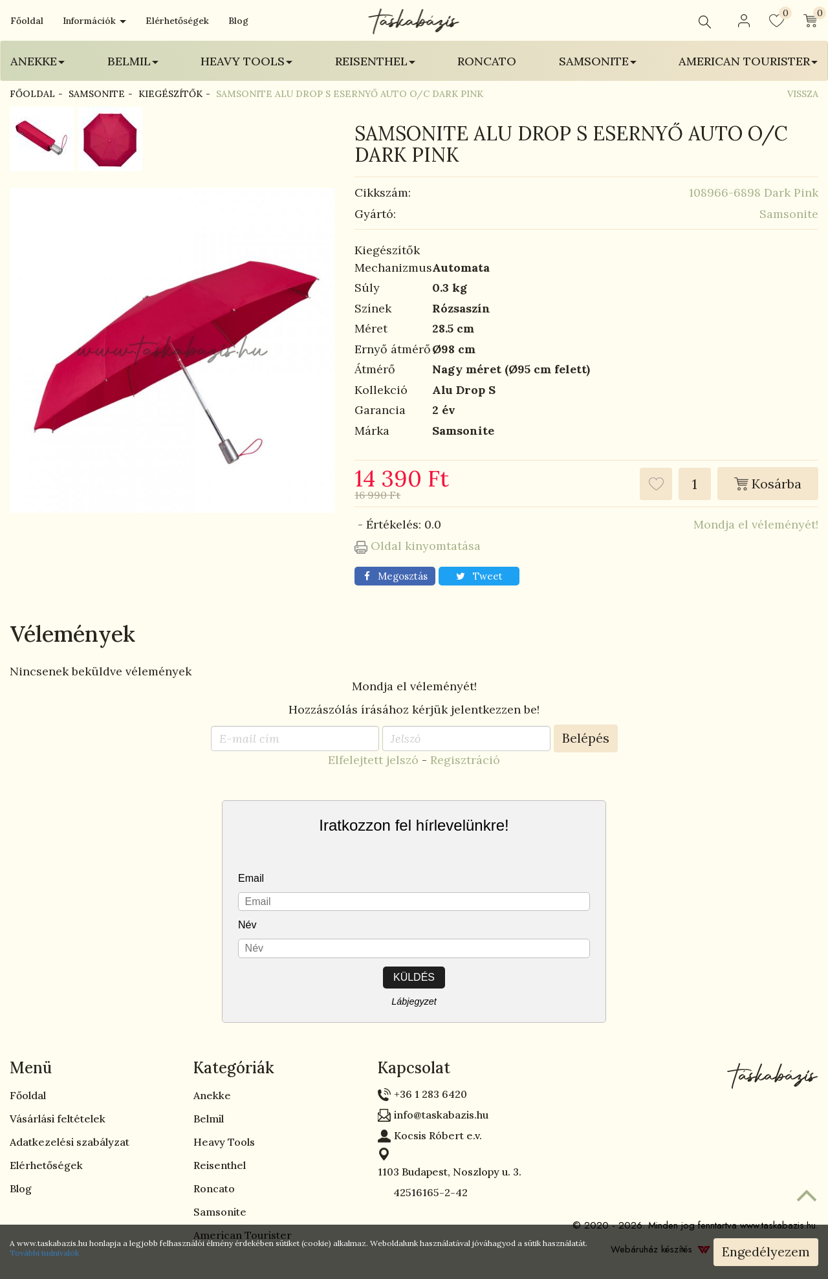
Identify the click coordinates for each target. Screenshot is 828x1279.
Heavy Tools (224, 1141)
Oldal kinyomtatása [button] (417, 545)
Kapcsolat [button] (414, 1068)
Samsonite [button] (598, 61)
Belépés (585, 738)
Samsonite (97, 94)
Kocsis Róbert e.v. (438, 1135)
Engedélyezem (766, 1251)
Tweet (479, 576)
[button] (743, 20)
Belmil (208, 1118)
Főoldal (26, 21)
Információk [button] (94, 21)
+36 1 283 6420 (430, 1094)
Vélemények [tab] (72, 634)
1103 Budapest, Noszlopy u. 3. (449, 1171)
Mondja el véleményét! (755, 524)
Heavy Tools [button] (246, 61)
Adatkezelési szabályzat (69, 1141)
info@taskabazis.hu (441, 1114)
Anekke (212, 1095)
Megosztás (396, 576)
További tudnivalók (44, 1253)
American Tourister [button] (748, 61)
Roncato (486, 61)
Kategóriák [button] (233, 1068)
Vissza (802, 94)
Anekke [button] (37, 61)
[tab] (92, 1068)
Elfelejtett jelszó (373, 759)
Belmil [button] (132, 61)
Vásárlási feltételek (57, 1118)
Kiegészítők (170, 94)
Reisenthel (219, 1165)
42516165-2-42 (423, 1192)
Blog (238, 21)
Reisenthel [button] (375, 61)
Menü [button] (31, 1068)
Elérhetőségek (177, 21)
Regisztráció (465, 759)
